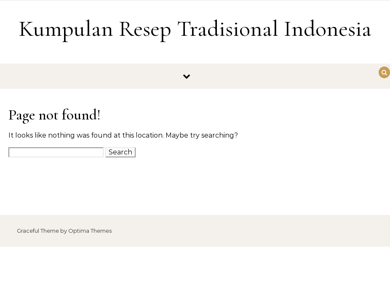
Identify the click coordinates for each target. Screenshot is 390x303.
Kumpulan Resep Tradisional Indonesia (195, 28)
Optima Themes (90, 230)
